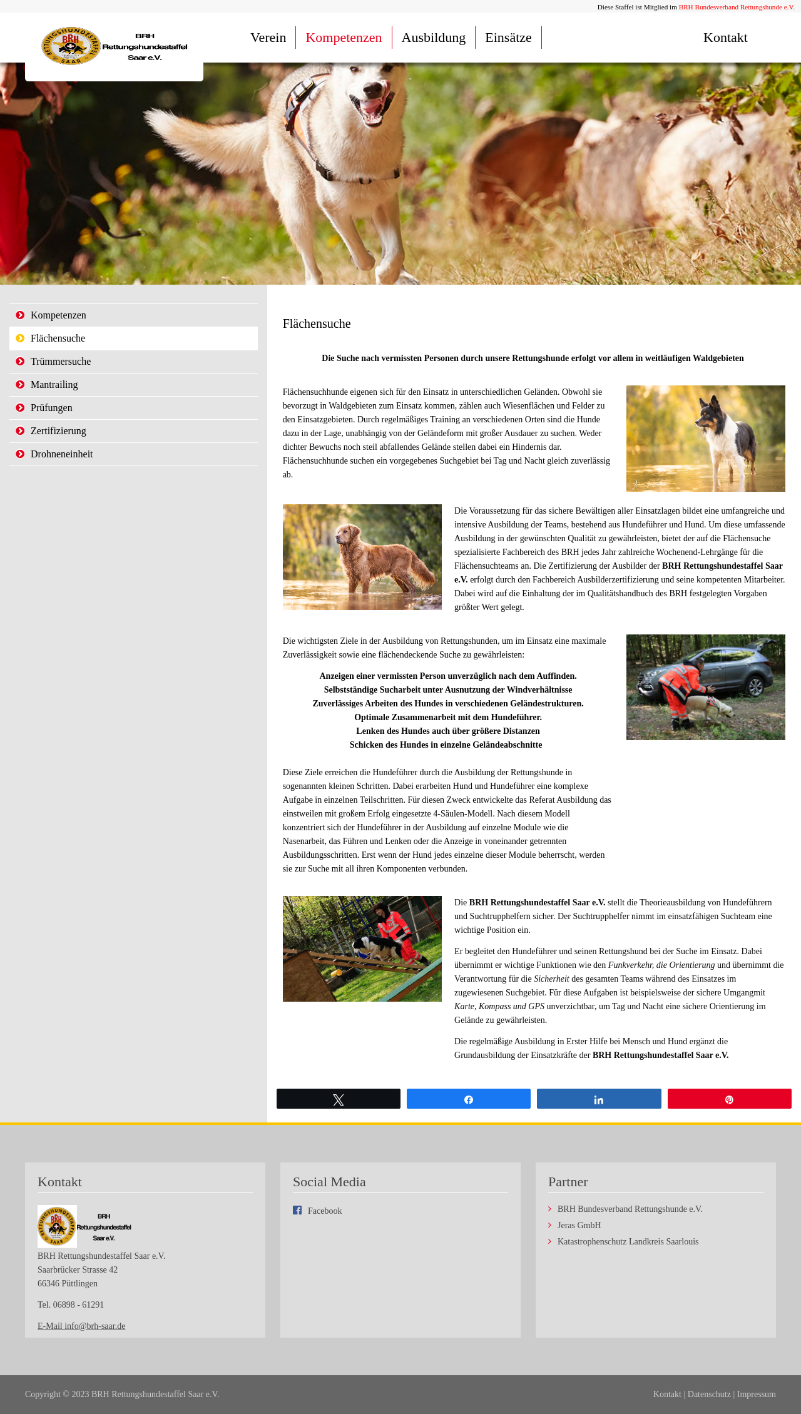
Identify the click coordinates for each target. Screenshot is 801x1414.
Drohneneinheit (62, 454)
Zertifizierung (58, 430)
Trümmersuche (61, 361)
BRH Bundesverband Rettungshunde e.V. (737, 7)
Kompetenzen (343, 37)
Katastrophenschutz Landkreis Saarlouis (628, 1242)
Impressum (756, 1394)
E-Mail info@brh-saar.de (81, 1326)
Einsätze (508, 37)
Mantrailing (54, 384)
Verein (268, 37)
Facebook (325, 1211)
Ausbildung (434, 37)
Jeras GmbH (579, 1225)
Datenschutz (709, 1394)
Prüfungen (52, 407)
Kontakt (725, 37)
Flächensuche (58, 338)
